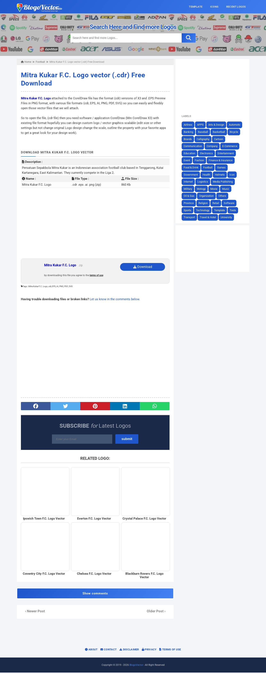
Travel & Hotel (209, 217)
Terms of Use (170, 650)
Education (191, 153)
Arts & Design (218, 124)
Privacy (149, 650)
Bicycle (235, 131)
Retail (217, 203)
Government (192, 174)
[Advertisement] (94, 225)
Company (213, 146)
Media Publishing (224, 181)
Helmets (221, 174)
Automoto (236, 124)
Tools (234, 210)
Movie (215, 188)
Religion (204, 203)
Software (230, 203)
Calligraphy (204, 138)
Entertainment (227, 153)
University (228, 217)
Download (142, 267)
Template (221, 210)
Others (224, 195)
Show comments (94, 595)
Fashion (201, 160)
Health (208, 174)
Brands (189, 138)
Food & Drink (192, 167)
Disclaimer (129, 650)
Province (190, 203)
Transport (191, 217)
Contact (108, 650)
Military (189, 188)
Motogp (202, 188)
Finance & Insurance (222, 160)
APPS (202, 124)
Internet (189, 181)
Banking (190, 131)
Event (188, 160)
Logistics (204, 181)
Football (209, 167)
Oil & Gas (190, 195)
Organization (208, 195)
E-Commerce (231, 146)
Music (227, 188)
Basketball (220, 131)
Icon (233, 174)
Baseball (205, 131)
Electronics (208, 153)
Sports (189, 210)
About (91, 650)
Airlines (189, 124)
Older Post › (156, 613)
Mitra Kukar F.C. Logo (34, 98)
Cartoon (220, 138)
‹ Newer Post (33, 613)
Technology (204, 210)
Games (223, 167)
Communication (194, 146)
